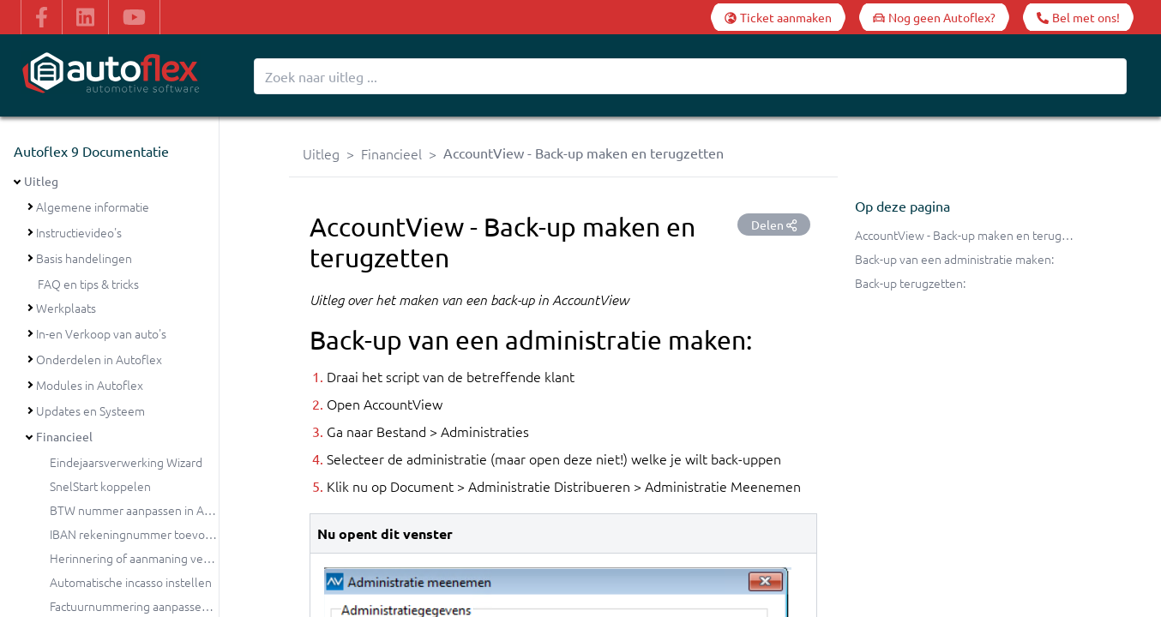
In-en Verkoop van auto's (101, 333)
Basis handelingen (84, 258)
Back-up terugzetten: (910, 282)
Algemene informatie (92, 206)
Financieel (64, 436)
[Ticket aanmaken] (778, 17)
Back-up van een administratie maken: (954, 258)
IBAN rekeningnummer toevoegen (141, 533)
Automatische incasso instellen (131, 581)
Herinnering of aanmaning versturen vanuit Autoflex (188, 557)
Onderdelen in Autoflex (99, 359)
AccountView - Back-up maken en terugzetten (975, 234)
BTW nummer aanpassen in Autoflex (146, 509)
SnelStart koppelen (100, 485)
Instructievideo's (79, 232)
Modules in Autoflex (89, 384)
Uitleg (41, 181)
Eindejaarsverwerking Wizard (126, 461)
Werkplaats (66, 307)
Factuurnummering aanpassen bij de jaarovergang (180, 605)
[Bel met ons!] (1078, 17)
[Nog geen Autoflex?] (934, 17)
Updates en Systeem (90, 410)
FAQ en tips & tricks (88, 283)
